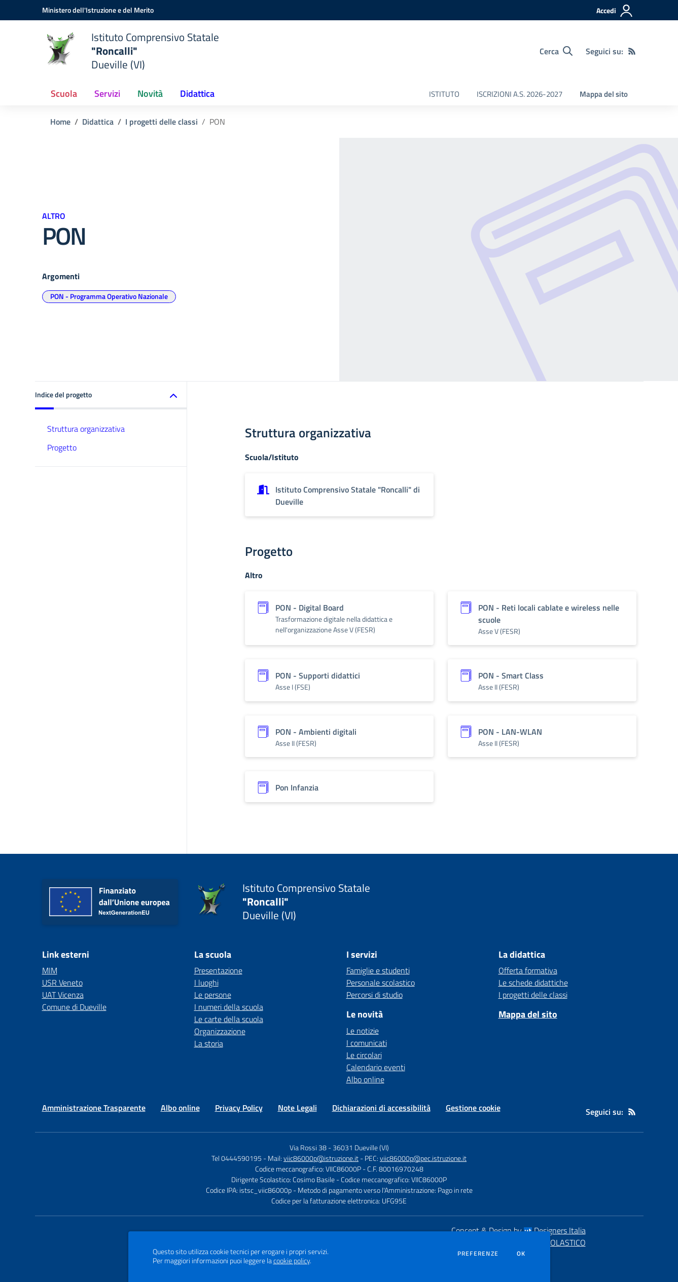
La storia (208, 1043)
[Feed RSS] (631, 51)
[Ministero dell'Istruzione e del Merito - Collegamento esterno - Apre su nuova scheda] (98, 10)
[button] (111, 395)
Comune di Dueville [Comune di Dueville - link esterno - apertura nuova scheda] (74, 1007)
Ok (521, 1254)
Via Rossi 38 (308, 1147)
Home (60, 122)
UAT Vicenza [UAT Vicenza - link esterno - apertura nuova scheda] (63, 995)
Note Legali (297, 1108)
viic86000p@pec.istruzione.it (423, 1158)
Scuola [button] (64, 93)
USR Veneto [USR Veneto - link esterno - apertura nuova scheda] (62, 982)
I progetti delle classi (161, 122)
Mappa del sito (604, 94)
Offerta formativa (527, 970)
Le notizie (362, 1031)
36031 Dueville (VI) (361, 1147)
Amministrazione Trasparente (94, 1108)
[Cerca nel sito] (556, 51)
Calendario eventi (375, 1067)
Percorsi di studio (374, 995)
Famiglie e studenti (378, 970)
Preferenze (477, 1254)
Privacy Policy (239, 1108)
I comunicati (366, 1043)
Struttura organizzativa (86, 429)
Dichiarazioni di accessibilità (381, 1108)
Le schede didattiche (533, 982)
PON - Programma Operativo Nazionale (109, 296)
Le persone (212, 995)
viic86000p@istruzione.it (321, 1158)
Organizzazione (219, 1031)
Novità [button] (150, 93)
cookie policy (291, 1260)
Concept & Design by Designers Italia (518, 1230)
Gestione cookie (473, 1108)
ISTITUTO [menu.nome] (444, 94)
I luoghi (206, 982)
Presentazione (218, 970)
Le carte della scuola (228, 1019)
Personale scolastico (380, 982)
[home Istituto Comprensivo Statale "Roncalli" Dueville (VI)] (130, 50)
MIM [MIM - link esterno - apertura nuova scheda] (49, 970)
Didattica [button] (197, 93)
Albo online (365, 1079)
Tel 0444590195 (236, 1158)
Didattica (98, 122)
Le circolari (364, 1055)
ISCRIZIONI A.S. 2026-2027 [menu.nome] (519, 94)
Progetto (62, 447)
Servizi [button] (107, 93)
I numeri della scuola (228, 1007)
